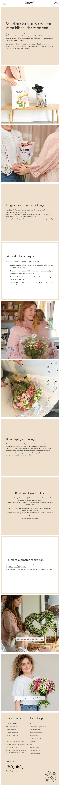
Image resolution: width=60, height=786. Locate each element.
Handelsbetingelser (36, 732)
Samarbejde (34, 735)
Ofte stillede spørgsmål (38, 727)
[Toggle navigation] (4, 3)
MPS (31, 744)
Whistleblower (35, 747)
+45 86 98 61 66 (22, 744)
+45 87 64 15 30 (18, 741)
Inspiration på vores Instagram (30, 639)
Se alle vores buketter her (30, 518)
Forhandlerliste (35, 753)
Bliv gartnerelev (35, 750)
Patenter (33, 741)
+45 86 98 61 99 (14, 747)
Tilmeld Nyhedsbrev (12, 771)
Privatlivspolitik (35, 729)
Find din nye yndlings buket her (30, 698)
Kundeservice (34, 724)
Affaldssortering (35, 738)
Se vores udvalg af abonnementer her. (23, 273)
